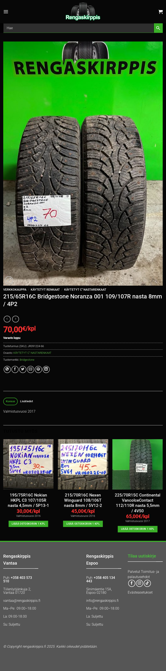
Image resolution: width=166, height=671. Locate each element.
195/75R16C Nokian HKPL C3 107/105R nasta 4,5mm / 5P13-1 (28, 500)
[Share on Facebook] (15, 369)
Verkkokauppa (14, 289)
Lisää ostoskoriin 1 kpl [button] (28, 523)
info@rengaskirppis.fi (102, 601)
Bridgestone (27, 359)
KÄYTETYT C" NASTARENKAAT (85, 289)
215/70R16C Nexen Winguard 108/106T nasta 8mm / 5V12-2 (83, 500)
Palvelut (134, 572)
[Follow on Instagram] (139, 583)
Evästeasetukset (140, 592)
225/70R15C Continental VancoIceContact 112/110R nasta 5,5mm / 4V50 (137, 503)
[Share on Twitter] (22, 369)
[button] (5, 11)
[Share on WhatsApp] (7, 369)
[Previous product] (15, 319)
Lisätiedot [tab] (26, 401)
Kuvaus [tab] (10, 401)
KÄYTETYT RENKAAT (45, 289)
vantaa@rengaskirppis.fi (21, 601)
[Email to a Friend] (30, 369)
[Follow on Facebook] (131, 583)
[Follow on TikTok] (147, 583)
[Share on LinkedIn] (46, 369)
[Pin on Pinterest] (38, 369)
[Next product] (7, 319)
